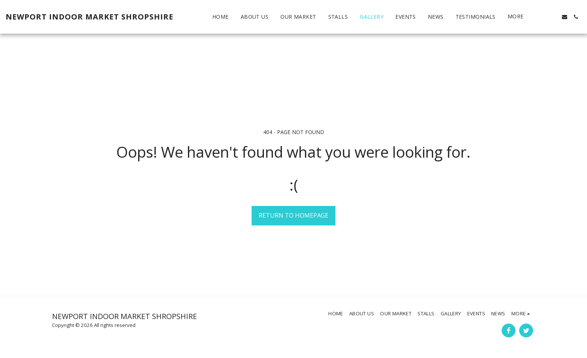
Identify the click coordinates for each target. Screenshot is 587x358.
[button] (542, 16)
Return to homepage (293, 215)
